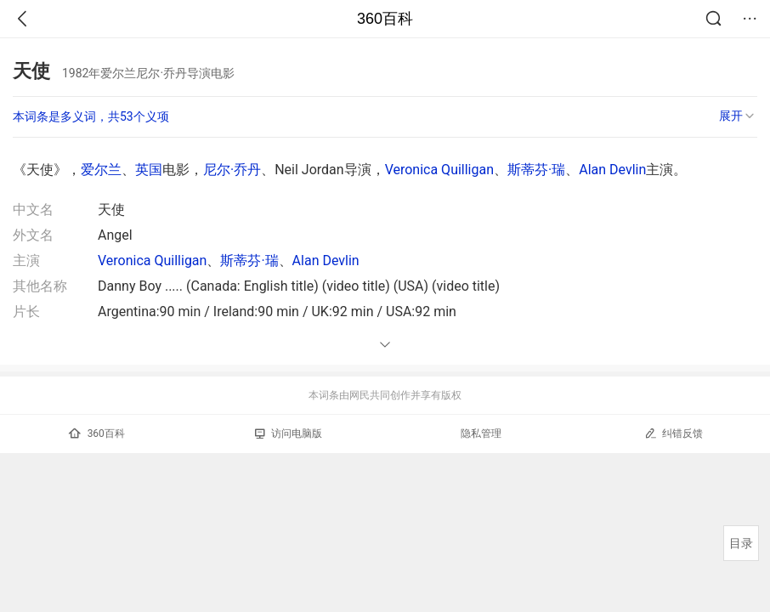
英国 (148, 170)
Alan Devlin (612, 170)
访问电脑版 (288, 433)
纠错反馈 (673, 433)
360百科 (385, 18)
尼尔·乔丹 (232, 170)
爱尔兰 (101, 170)
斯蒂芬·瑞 (536, 170)
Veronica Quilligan (439, 170)
